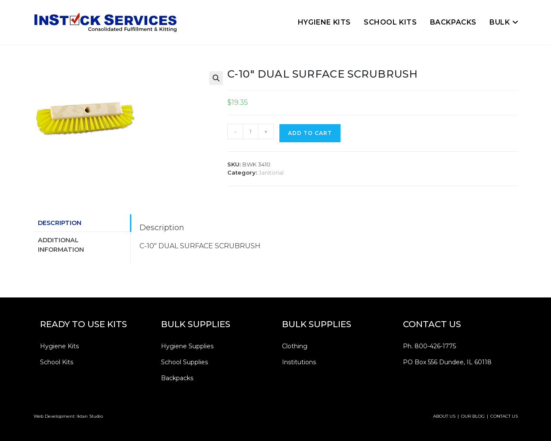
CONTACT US (504, 416)
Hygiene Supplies (187, 346)
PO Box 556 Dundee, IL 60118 (447, 362)
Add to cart (310, 133)
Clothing (294, 346)
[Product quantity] (250, 131)
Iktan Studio (90, 416)
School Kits (56, 362)
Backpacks (177, 378)
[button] (216, 78)
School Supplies (184, 362)
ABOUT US (444, 416)
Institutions (299, 362)
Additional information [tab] (61, 244)
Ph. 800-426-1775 (429, 346)
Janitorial (271, 172)
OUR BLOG (473, 416)
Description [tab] (59, 223)
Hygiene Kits (59, 346)
